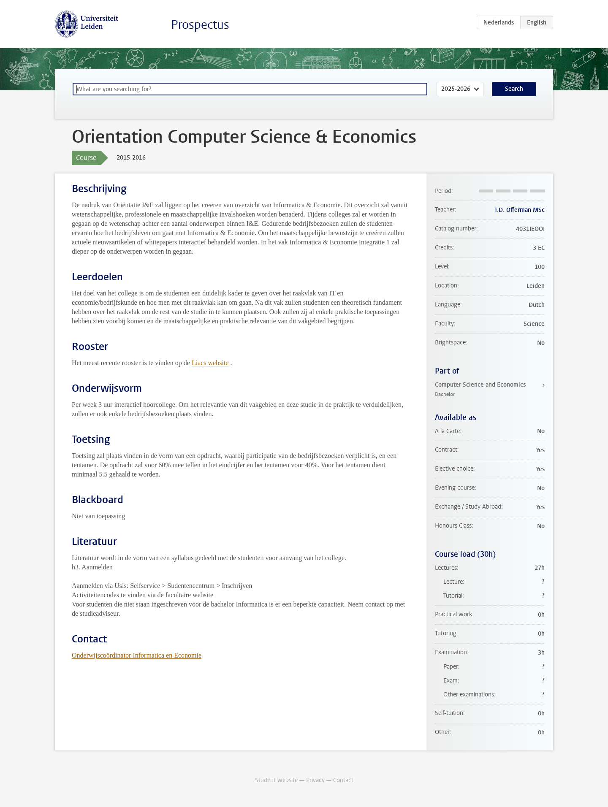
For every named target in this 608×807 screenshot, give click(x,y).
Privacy (315, 780)
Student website (276, 780)
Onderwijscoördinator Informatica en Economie (136, 655)
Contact (343, 780)
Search (514, 89)
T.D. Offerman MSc (519, 210)
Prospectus (200, 24)
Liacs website (210, 362)
